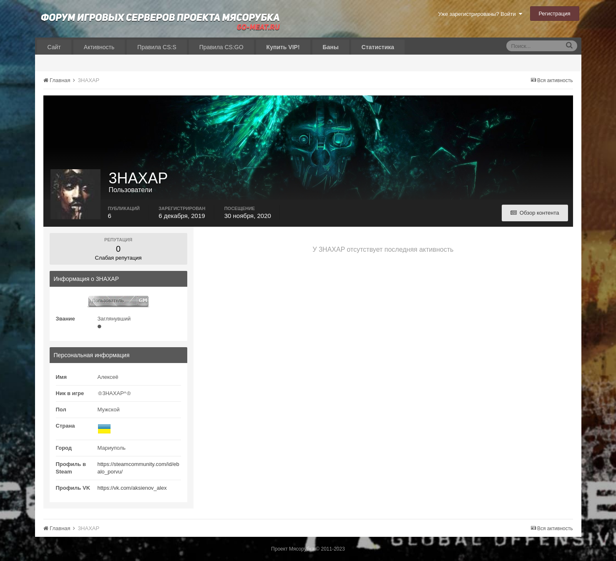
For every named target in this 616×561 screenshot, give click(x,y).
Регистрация (555, 13)
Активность (99, 47)
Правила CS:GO (221, 47)
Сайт (54, 47)
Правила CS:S (156, 47)
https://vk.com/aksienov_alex (132, 488)
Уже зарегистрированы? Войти (480, 14)
